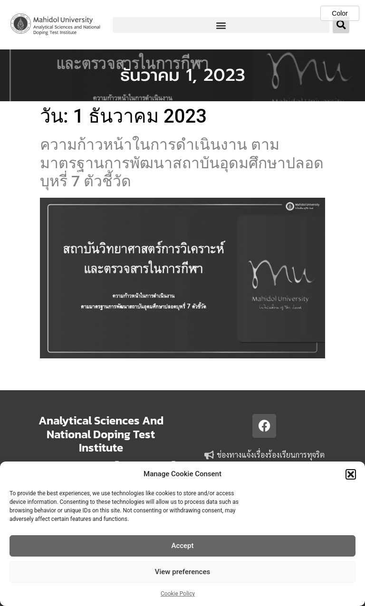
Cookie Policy (178, 593)
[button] (350, 474)
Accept (182, 545)
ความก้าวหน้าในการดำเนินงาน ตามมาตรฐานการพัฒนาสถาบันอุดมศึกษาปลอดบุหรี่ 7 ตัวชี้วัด (182, 162)
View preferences (182, 572)
